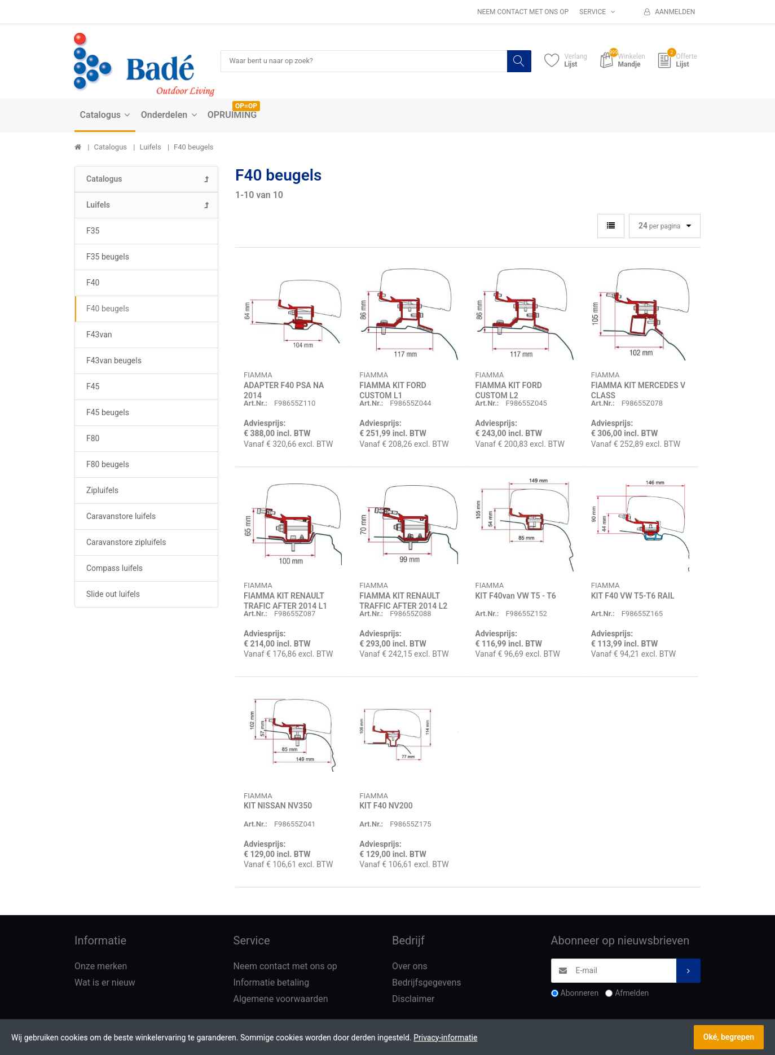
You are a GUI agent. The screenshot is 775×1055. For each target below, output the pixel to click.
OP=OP (246, 107)
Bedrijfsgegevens (426, 983)
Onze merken (100, 966)
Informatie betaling (272, 983)
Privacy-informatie (445, 1037)
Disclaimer (413, 999)
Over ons (410, 966)
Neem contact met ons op (523, 12)
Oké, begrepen (728, 1036)
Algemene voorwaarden (281, 999)
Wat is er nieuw (104, 983)
